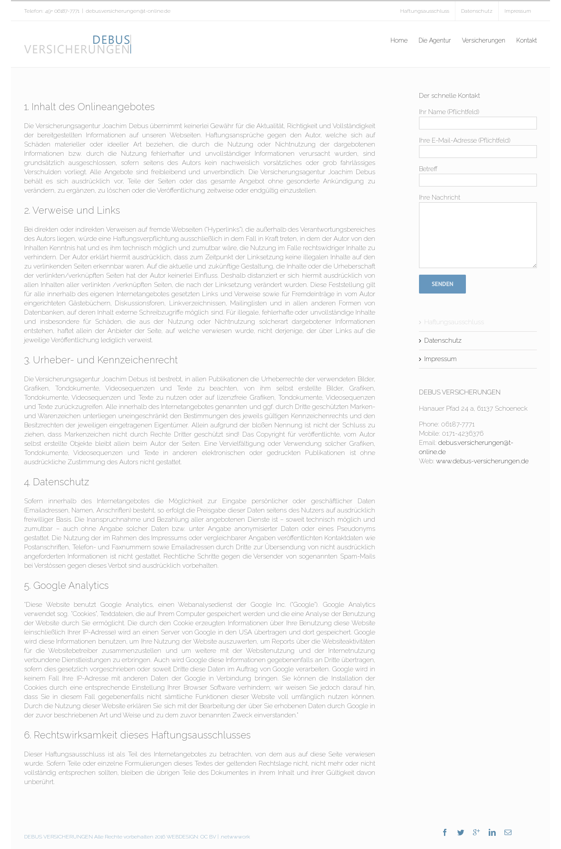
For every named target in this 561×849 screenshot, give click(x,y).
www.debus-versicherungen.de (482, 461)
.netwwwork (235, 837)
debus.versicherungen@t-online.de (128, 11)
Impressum (440, 359)
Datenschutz (443, 340)
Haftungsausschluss (454, 322)
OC (203, 837)
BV (212, 837)
